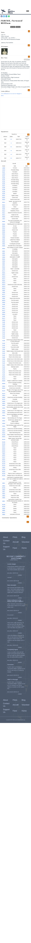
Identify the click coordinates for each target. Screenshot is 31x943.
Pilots (15, 537)
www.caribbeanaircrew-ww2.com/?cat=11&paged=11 (11, 93)
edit (29, 31)
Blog (23, 537)
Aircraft (16, 542)
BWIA (2, 95)
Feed (15, 548)
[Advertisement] (15, 5)
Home (24, 548)
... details (19, 575)
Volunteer (25, 542)
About (5, 537)
